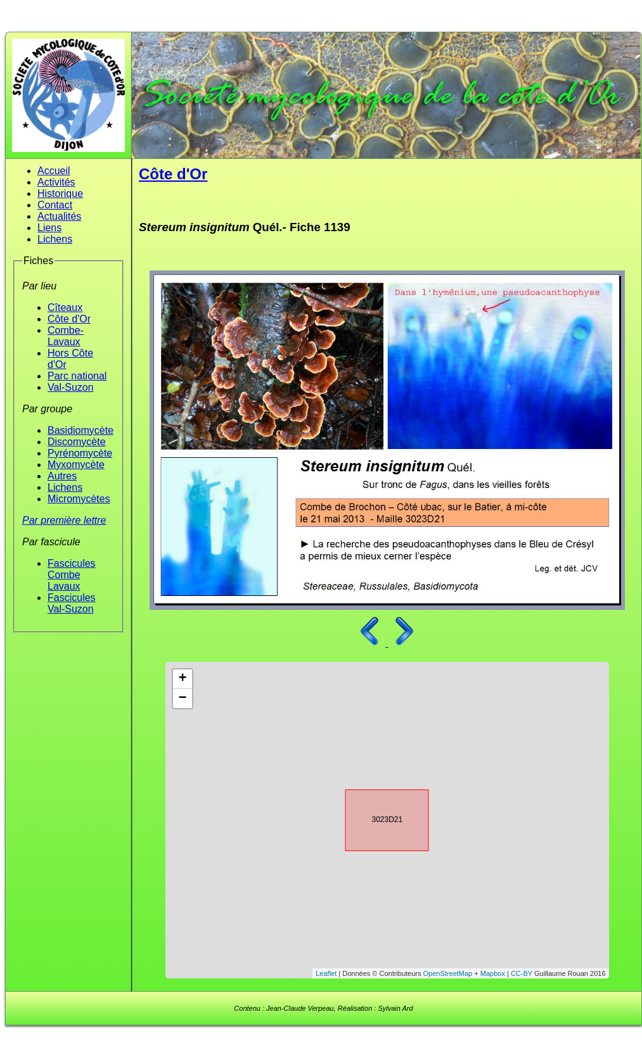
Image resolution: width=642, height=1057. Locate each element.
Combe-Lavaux (66, 336)
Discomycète (77, 441)
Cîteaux (65, 307)
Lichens (54, 239)
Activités (56, 182)
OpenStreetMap (448, 973)
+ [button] (182, 678)
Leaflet (326, 973)
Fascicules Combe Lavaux (72, 575)
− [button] (182, 698)
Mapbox (492, 973)
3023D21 (376, 818)
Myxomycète (76, 464)
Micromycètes (79, 498)
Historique (60, 193)
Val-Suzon (71, 387)
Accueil (53, 170)
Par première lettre (64, 520)
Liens (49, 227)
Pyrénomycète (80, 453)
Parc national (77, 375)
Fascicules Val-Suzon (72, 603)
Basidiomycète (80, 430)
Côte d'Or (69, 318)
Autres (62, 476)
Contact (54, 204)
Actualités (59, 216)
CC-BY (521, 973)
